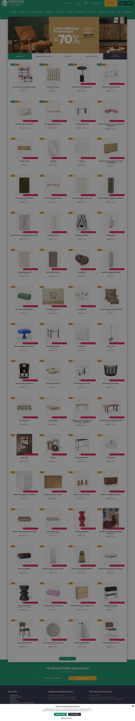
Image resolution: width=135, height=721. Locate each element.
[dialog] (67, 360)
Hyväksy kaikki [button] (60, 714)
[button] (67, 718)
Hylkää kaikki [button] (74, 714)
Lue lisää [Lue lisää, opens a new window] (90, 710)
